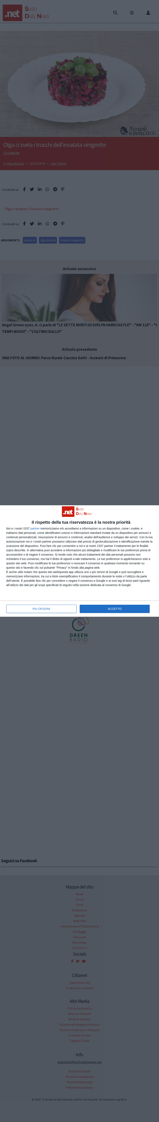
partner (35, 528)
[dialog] (79, 561)
